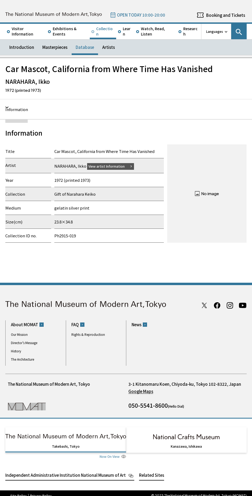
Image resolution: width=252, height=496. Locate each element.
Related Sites (151, 470)
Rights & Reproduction (88, 334)
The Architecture (22, 359)
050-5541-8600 (148, 405)
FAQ (75, 324)
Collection (104, 31)
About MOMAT (24, 324)
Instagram (230, 305)
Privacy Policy (41, 491)
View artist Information (110, 166)
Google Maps (140, 391)
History (16, 351)
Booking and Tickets (225, 15)
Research (190, 31)
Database (85, 47)
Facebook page (217, 305)
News (136, 324)
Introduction (21, 47)
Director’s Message (24, 342)
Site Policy (18, 491)
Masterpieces (54, 47)
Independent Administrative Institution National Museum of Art (65, 470)
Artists (108, 47)
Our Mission (19, 334)
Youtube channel (243, 305)
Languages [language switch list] (214, 31)
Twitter (204, 305)
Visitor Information (22, 31)
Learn (127, 31)
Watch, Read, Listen (153, 31)
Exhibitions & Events (64, 31)
